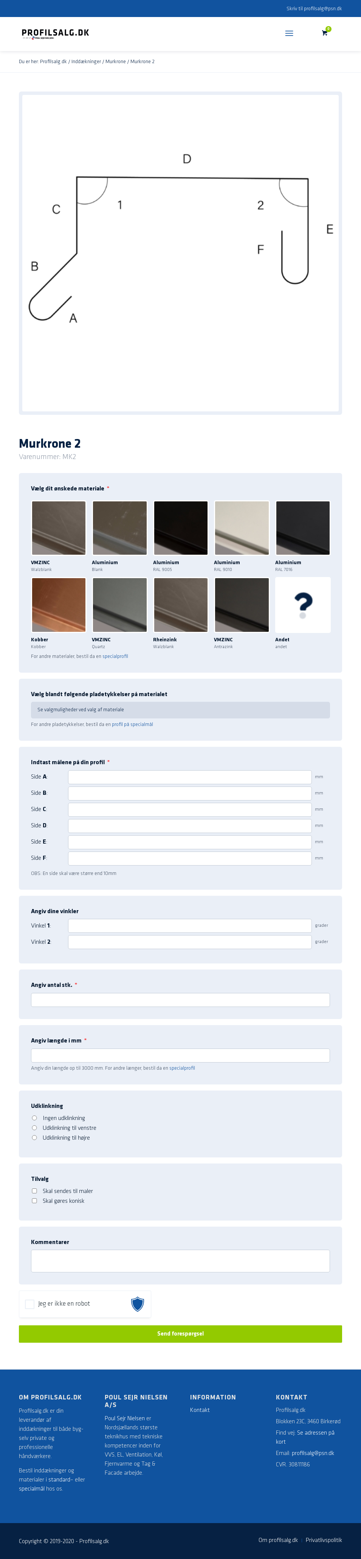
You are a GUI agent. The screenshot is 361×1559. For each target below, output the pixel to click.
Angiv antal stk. (54, 985)
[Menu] (289, 33)
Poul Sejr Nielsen (125, 1419)
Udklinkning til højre (66, 1138)
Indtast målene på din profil (70, 763)
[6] (190, 859)
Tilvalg (40, 1179)
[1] (190, 777)
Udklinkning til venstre (69, 1128)
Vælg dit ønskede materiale (70, 489)
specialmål (32, 1489)
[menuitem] (278, 1540)
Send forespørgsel (180, 1334)
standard (59, 1480)
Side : (39, 777)
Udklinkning (47, 1106)
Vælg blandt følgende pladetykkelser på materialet (99, 695)
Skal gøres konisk (63, 1201)
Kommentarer (50, 1242)
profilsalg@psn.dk (323, 9)
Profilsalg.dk (53, 62)
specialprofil (115, 656)
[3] (190, 810)
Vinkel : (41, 926)
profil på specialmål (132, 725)
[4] (190, 826)
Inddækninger (86, 62)
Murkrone (115, 62)
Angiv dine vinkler (55, 912)
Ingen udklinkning (64, 1118)
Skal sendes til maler (68, 1191)
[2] (190, 793)
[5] (190, 842)
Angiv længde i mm (59, 1041)
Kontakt (200, 1410)
